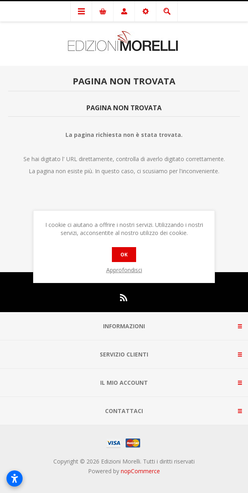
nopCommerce (140, 471)
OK (124, 254)
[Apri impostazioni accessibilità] (14, 478)
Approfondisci (124, 270)
